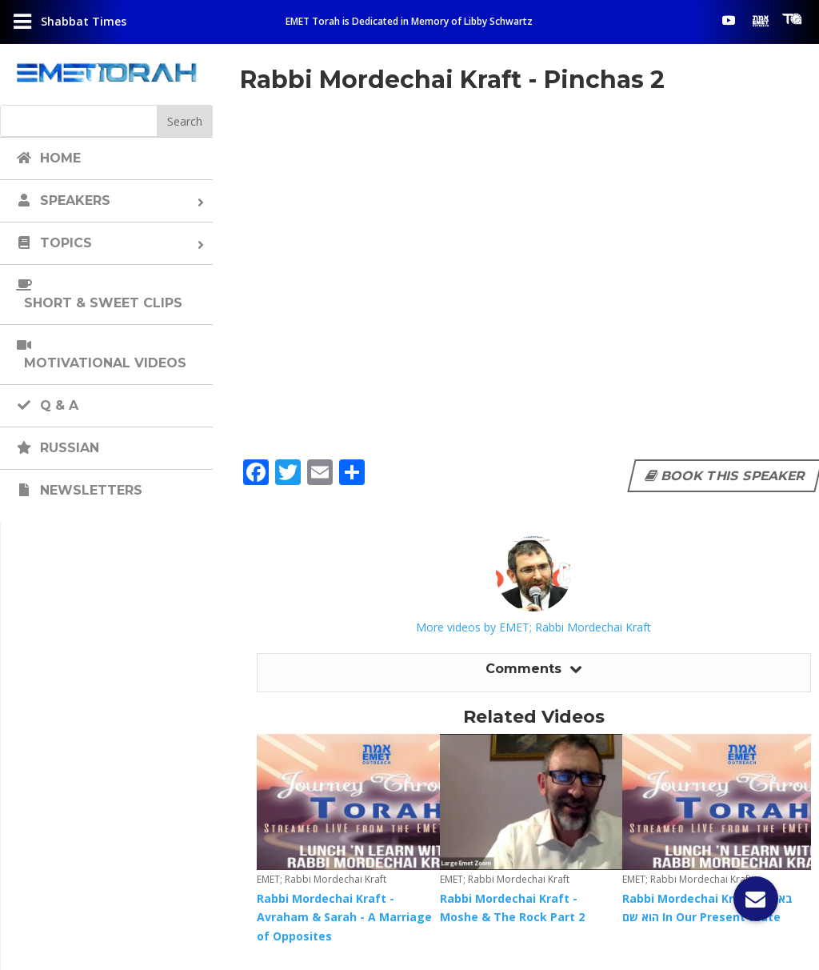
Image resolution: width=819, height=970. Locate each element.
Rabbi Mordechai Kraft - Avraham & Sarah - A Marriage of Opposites (344, 917)
